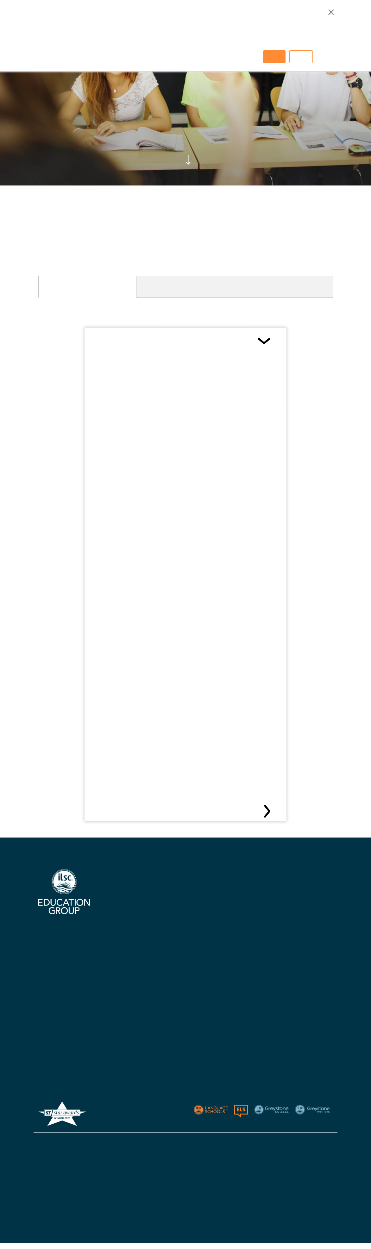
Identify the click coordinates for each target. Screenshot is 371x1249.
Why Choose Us (128, 891)
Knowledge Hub (128, 955)
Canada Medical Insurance (134, 811)
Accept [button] (274, 56)
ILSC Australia (200, 891)
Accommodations (130, 943)
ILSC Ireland (198, 916)
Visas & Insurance (204, 977)
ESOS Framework (204, 1204)
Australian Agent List (135, 980)
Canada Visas (118, 340)
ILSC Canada (199, 903)
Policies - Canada (288, 953)
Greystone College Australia (299, 891)
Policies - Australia (289, 940)
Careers (120, 968)
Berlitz (45, 1067)
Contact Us (197, 940)
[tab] (87, 287)
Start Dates (198, 965)
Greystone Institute (59, 1080)
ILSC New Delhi (201, 928)
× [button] (331, 12)
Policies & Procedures (208, 990)
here (171, 455)
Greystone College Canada (297, 903)
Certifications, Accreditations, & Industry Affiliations (140, 911)
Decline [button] (301, 56)
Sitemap (324, 1142)
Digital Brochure (129, 931)
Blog (189, 1002)
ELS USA (47, 1055)
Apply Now (196, 953)
